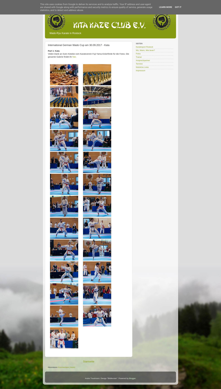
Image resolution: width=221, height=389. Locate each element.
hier (74, 57)
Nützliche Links (142, 67)
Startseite (88, 361)
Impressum (140, 70)
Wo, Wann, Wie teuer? (145, 50)
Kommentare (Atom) (66, 367)
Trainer (139, 57)
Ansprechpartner (143, 60)
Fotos (138, 54)
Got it (178, 7)
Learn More (165, 7)
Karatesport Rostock (144, 47)
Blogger (132, 378)
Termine (139, 64)
